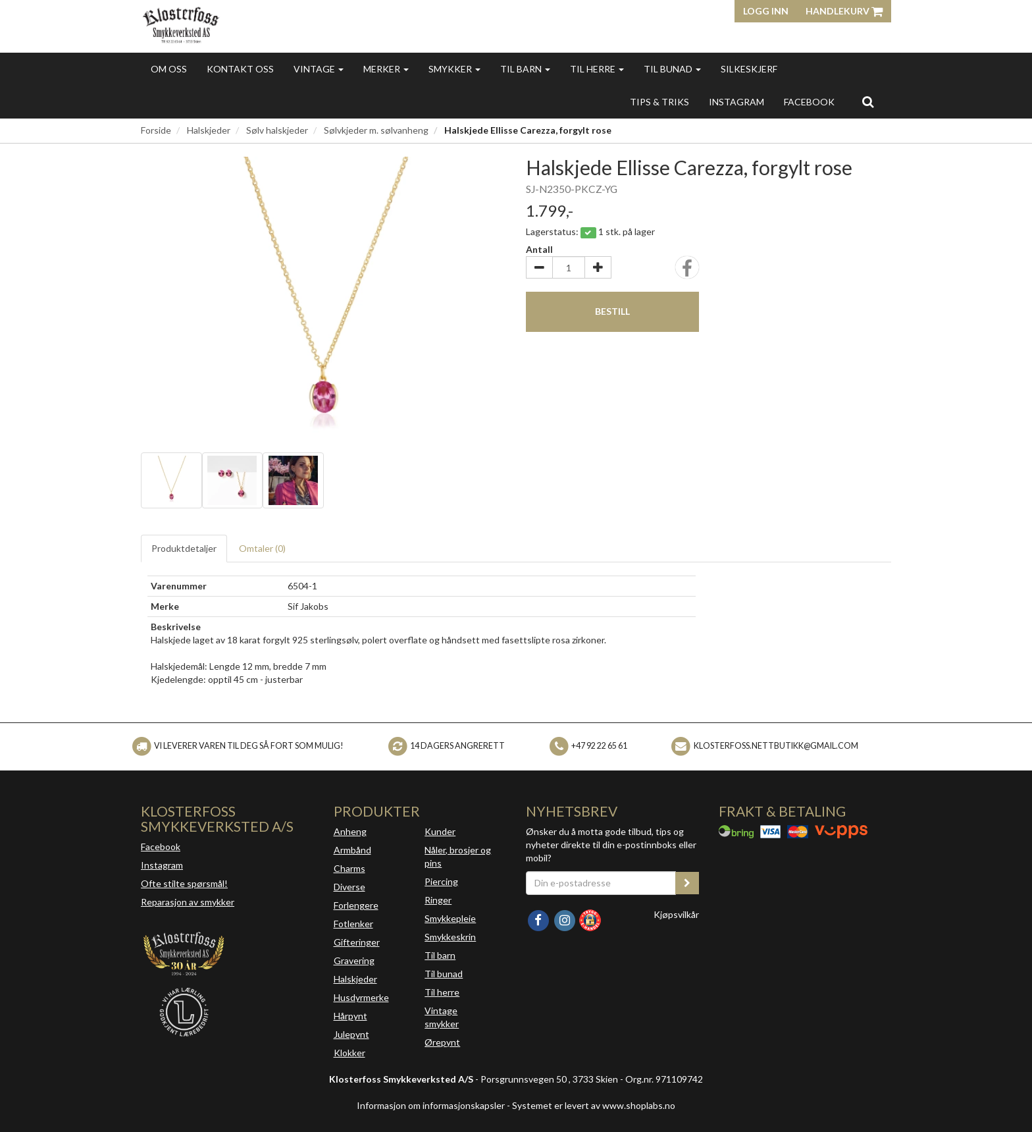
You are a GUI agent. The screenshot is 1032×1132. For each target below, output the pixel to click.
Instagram (162, 865)
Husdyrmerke (361, 997)
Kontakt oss (240, 68)
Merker (386, 68)
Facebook (160, 846)
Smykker (454, 68)
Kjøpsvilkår (676, 914)
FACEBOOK (809, 101)
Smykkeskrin (450, 936)
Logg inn (765, 10)
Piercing (441, 881)
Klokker (349, 1052)
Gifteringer (357, 942)
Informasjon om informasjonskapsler (431, 1105)
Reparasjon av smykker (187, 901)
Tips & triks (659, 101)
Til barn (525, 68)
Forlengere (356, 905)
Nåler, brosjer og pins (458, 856)
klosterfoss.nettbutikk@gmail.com (776, 746)
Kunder (440, 831)
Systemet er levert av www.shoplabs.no (593, 1105)
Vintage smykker (442, 1017)
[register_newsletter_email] (687, 883)
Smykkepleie (450, 918)
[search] (867, 101)
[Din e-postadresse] (601, 883)
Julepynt (351, 1034)
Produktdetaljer (184, 548)
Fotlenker (353, 923)
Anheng (350, 831)
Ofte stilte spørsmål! (184, 883)
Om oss (169, 68)
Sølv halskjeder (277, 130)
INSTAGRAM (736, 101)
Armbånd (352, 849)
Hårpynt (350, 1015)
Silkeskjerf (749, 68)
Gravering (354, 960)
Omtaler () (262, 548)
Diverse (349, 886)
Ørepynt (442, 1042)
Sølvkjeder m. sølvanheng (376, 130)
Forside (156, 130)
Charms (349, 868)
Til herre (597, 68)
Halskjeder (208, 130)
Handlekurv (844, 10)
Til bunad (672, 68)
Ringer (438, 899)
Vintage (319, 68)
